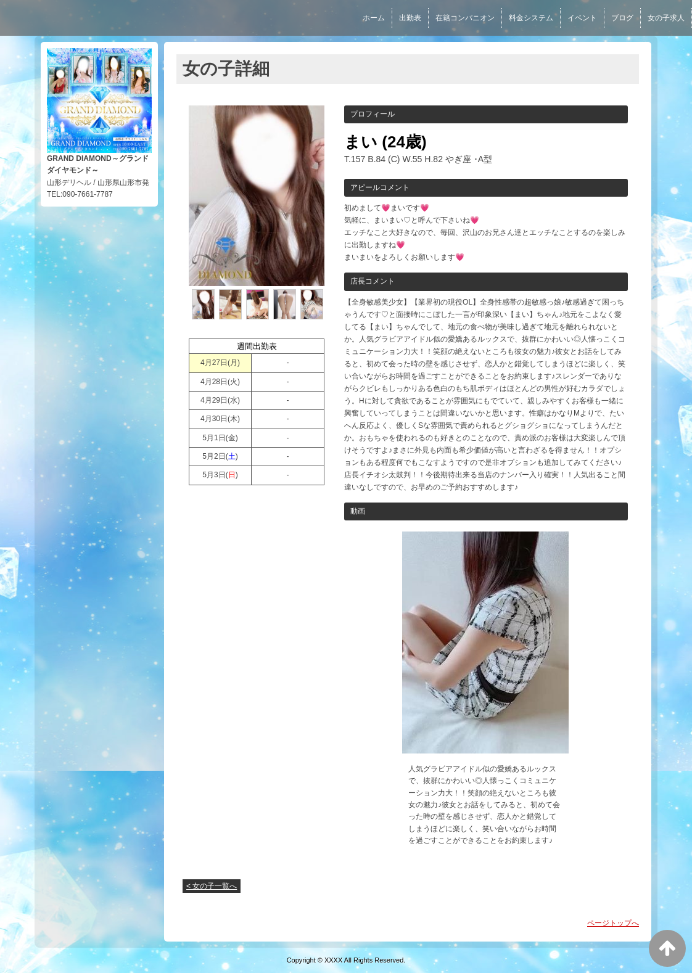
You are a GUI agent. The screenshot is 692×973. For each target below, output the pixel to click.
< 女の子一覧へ (211, 886)
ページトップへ (613, 923)
